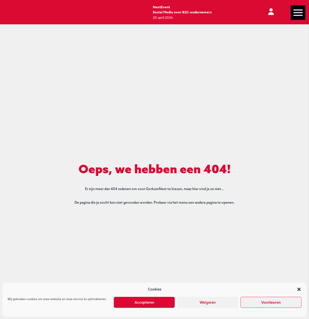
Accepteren (144, 302)
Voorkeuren (271, 302)
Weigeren (208, 302)
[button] (299, 289)
